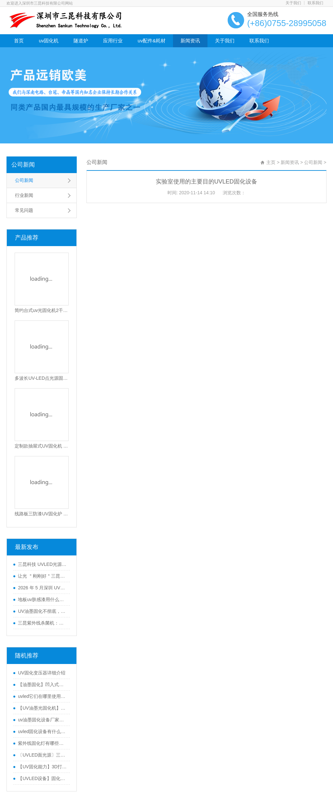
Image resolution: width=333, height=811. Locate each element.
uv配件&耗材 (152, 40)
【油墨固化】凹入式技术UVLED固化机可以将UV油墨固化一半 (42, 684)
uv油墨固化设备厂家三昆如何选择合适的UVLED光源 (42, 719)
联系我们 (315, 3)
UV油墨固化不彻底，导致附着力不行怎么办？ (42, 611)
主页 (270, 162)
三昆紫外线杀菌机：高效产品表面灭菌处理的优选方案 (42, 623)
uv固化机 (49, 40)
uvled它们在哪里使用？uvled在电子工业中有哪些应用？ (42, 696)
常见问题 (24, 210)
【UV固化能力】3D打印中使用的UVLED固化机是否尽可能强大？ (42, 766)
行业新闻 (24, 195)
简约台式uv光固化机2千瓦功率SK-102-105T (42, 310)
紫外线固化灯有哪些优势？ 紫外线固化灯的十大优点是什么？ (42, 743)
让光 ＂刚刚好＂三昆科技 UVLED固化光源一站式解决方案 (42, 576)
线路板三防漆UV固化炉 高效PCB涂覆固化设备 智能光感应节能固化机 (42, 513)
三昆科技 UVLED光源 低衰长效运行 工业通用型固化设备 (42, 564)
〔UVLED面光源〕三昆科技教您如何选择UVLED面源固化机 (42, 755)
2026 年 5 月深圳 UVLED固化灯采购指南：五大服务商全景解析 (42, 587)
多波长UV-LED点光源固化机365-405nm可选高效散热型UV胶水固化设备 (42, 378)
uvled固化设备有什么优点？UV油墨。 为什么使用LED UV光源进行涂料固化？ (42, 731)
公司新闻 (23, 164)
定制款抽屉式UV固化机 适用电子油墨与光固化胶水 (42, 446)
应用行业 (113, 40)
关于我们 (293, 3)
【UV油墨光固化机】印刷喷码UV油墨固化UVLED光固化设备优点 (42, 708)
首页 (19, 40)
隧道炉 (80, 40)
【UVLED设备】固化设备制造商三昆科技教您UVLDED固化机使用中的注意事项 (42, 778)
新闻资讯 (190, 40)
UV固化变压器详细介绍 (41, 672)
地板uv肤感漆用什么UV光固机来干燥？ (42, 599)
